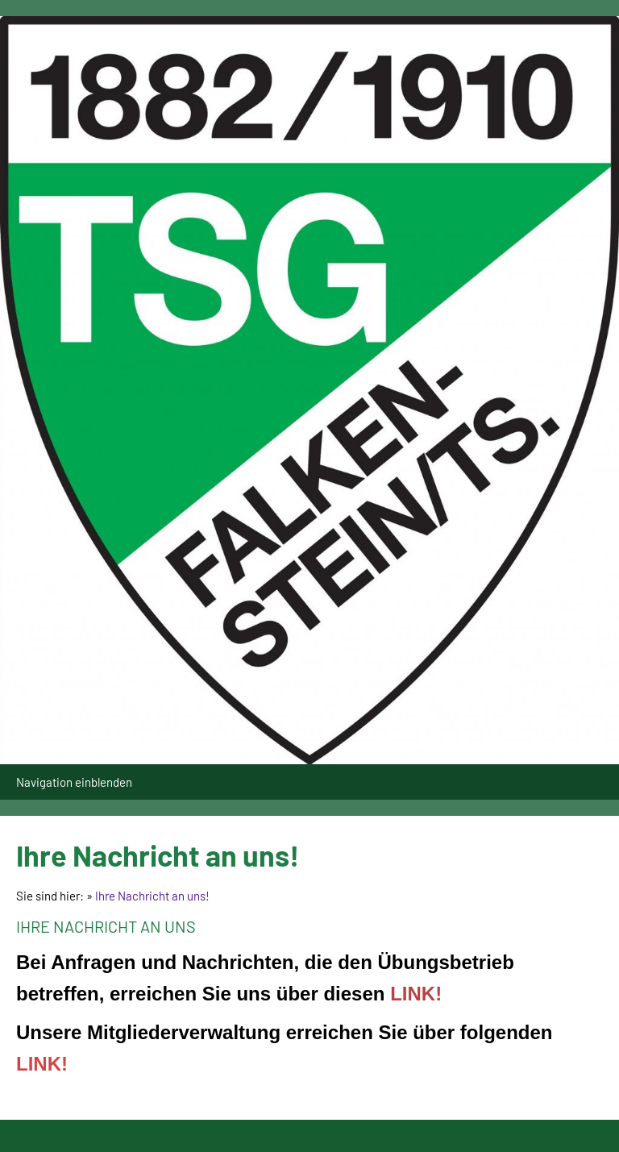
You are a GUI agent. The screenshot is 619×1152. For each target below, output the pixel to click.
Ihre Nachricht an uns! (152, 895)
